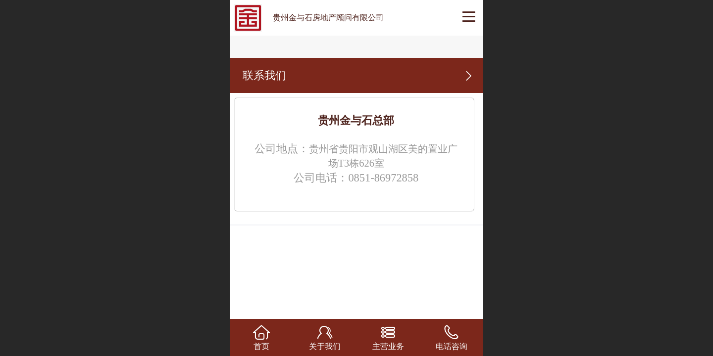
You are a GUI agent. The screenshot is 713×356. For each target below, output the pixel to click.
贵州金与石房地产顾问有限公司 (328, 17)
